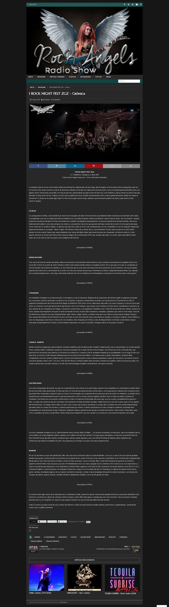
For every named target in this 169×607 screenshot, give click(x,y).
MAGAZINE (41, 76)
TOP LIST (98, 76)
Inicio (30, 76)
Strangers (123, 537)
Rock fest (112, 537)
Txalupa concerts (52, 541)
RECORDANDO (85, 76)
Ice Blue (74, 537)
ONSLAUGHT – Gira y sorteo (78, 593)
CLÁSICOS (72, 76)
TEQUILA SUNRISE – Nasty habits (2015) (120, 593)
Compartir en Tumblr (76, 521)
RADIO (108, 76)
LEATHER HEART (85, 537)
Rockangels (46, 99)
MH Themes (63, 602)
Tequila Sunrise (36, 541)
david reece (63, 537)
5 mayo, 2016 (36, 99)
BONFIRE (37, 537)
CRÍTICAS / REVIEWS (57, 76)
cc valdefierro (49, 537)
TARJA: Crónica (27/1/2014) (40, 593)
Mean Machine (100, 537)
